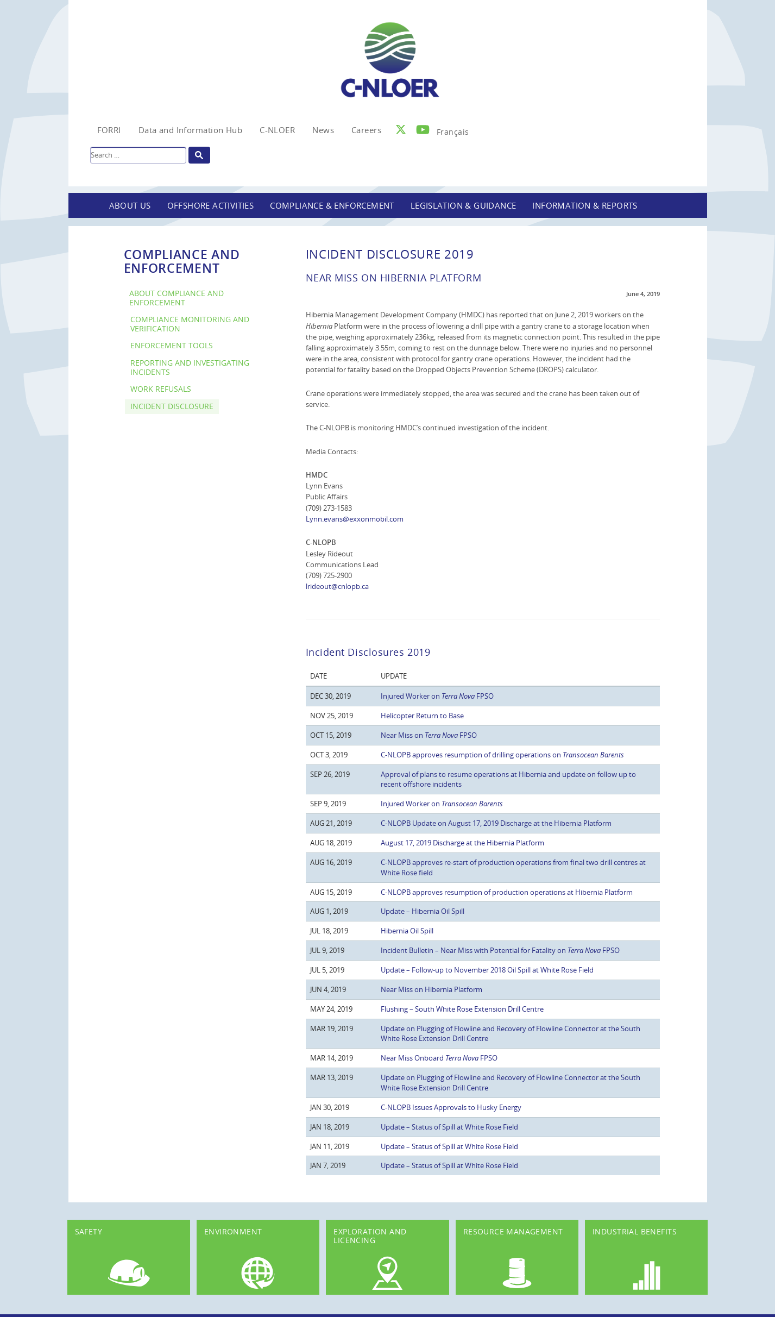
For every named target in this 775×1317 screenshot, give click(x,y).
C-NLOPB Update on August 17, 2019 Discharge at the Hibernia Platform (496, 823)
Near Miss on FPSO (429, 735)
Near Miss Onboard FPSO (439, 1058)
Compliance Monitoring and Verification (189, 324)
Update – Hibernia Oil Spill (422, 911)
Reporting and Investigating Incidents (189, 367)
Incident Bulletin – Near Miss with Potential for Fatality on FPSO (500, 950)
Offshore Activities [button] (210, 205)
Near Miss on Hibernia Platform (431, 989)
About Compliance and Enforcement (176, 298)
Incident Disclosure (171, 406)
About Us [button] (130, 205)
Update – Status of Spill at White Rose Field (449, 1127)
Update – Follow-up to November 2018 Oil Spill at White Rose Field (487, 970)
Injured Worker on (442, 803)
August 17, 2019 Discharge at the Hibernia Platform (462, 843)
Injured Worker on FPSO (437, 696)
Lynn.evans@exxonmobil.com (355, 519)
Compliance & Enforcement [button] (332, 205)
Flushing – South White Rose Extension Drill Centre (462, 1009)
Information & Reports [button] (584, 205)
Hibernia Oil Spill (407, 931)
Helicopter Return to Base (422, 715)
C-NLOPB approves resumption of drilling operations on (502, 755)
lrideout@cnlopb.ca (337, 586)
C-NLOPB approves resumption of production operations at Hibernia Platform (507, 892)
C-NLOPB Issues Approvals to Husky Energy (451, 1107)
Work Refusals (160, 389)
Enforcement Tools (171, 345)
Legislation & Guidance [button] (463, 205)
